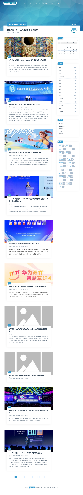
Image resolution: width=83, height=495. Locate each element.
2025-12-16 (16, 155)
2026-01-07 (16, 107)
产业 (55, 3)
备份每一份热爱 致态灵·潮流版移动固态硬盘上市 (25, 153)
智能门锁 (62, 180)
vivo (61, 170)
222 (22, 107)
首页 (25, 3)
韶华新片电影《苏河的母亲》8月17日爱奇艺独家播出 (26, 375)
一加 (61, 187)
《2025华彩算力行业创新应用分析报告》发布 (24, 244)
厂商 (34, 3)
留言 (74, 30)
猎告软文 (61, 123)
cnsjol (75, 24)
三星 (61, 153)
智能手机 (62, 156)
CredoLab (71, 149)
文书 (70, 180)
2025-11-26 (16, 246)
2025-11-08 (16, 289)
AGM (70, 177)
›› (43, 476)
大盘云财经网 (62, 126)
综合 (58, 3)
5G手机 (69, 170)
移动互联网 (38, 3)
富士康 (62, 183)
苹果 (61, 146)
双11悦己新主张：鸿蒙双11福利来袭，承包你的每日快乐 (27, 286)
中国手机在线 (10, 3)
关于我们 (67, 98)
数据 (52, 3)
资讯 (28, 3)
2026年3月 (60, 38)
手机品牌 (62, 163)
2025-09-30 (16, 334)
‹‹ (13, 476)
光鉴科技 (62, 149)
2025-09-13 (16, 415)
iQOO (69, 183)
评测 (31, 3)
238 (22, 155)
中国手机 (71, 166)
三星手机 (62, 177)
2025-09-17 (16, 378)
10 (38, 476)
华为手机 (71, 163)
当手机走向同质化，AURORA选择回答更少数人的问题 (27, 60)
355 (22, 415)
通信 (43, 3)
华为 (68, 153)
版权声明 (67, 108)
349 (22, 378)
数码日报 (61, 128)
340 (22, 289)
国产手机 (62, 159)
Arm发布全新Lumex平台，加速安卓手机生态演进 (25, 453)
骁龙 (61, 173)
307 (22, 246)
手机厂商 (71, 156)
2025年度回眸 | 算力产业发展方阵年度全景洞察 (24, 104)
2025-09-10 (16, 455)
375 (22, 455)
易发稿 (60, 131)
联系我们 (67, 105)
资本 (49, 3)
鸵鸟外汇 (61, 133)
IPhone (70, 159)
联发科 (69, 146)
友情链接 (67, 111)
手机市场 (62, 166)
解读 (46, 3)
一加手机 (69, 173)
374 (22, 334)
